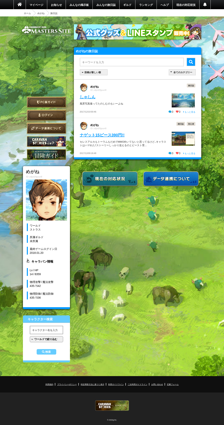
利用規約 (49, 384)
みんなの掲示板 (79, 5)
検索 (48, 351)
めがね (40, 13)
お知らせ (56, 5)
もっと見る (189, 111)
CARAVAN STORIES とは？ (46, 141)
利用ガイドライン (116, 384)
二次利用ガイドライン (137, 384)
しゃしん (87, 96)
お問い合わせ (157, 384)
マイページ (36, 5)
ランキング (146, 5)
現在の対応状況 (186, 5)
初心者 (191, 123)
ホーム (27, 13)
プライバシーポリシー (67, 384)
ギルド (127, 5)
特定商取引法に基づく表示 (92, 384)
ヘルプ (165, 5)
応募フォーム (173, 384)
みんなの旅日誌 (106, 5)
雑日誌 (191, 85)
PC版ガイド (46, 102)
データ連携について (46, 128)
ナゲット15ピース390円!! (102, 135)
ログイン (46, 115)
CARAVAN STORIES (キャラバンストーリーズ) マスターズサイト (46, 31)
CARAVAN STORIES (112, 405)
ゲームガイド (46, 154)
